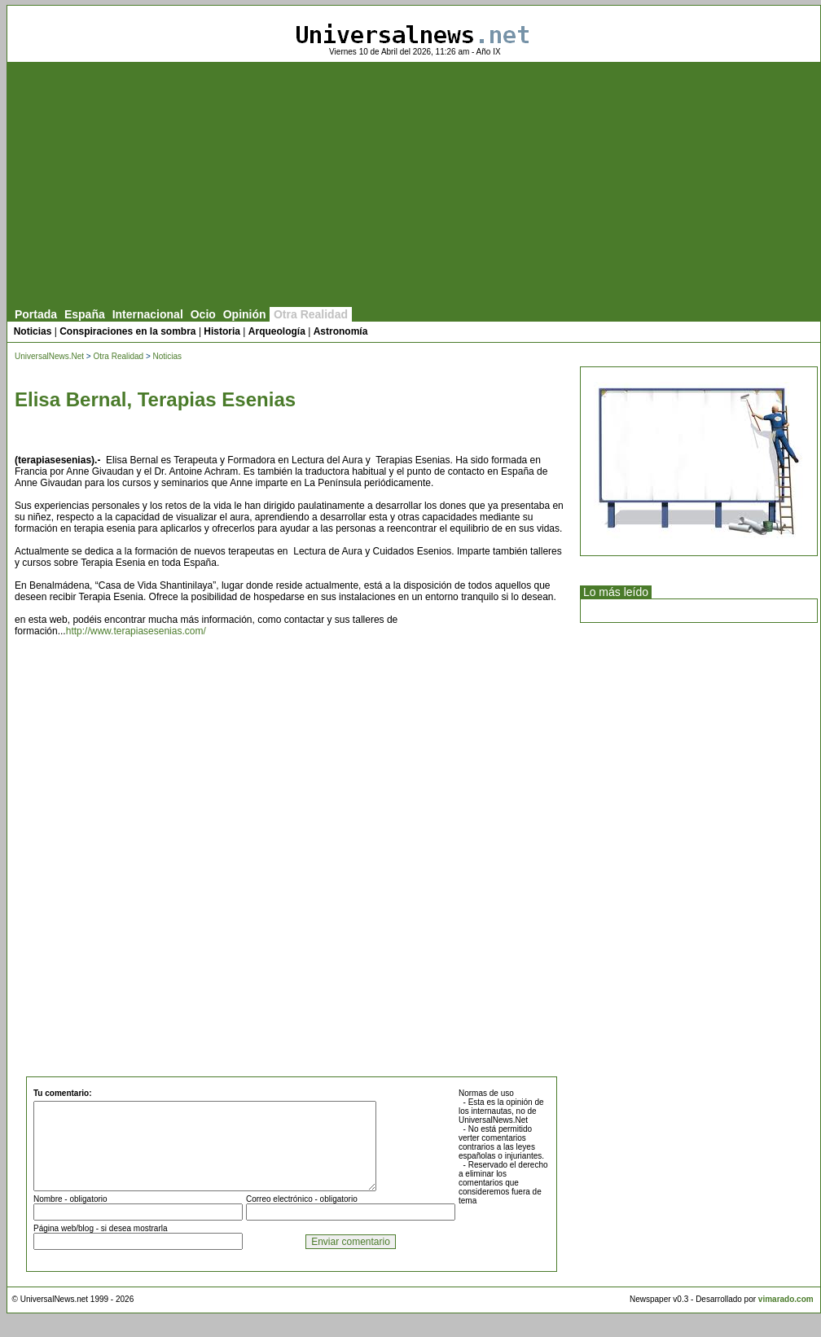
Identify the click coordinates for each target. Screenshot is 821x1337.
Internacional (147, 314)
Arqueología (276, 331)
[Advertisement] (413, 185)
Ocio (203, 314)
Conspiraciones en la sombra (127, 331)
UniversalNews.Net (49, 356)
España (84, 314)
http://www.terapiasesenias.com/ (136, 631)
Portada (36, 314)
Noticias (33, 331)
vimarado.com (786, 1316)
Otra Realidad (311, 314)
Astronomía (341, 331)
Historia (222, 331)
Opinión (244, 314)
